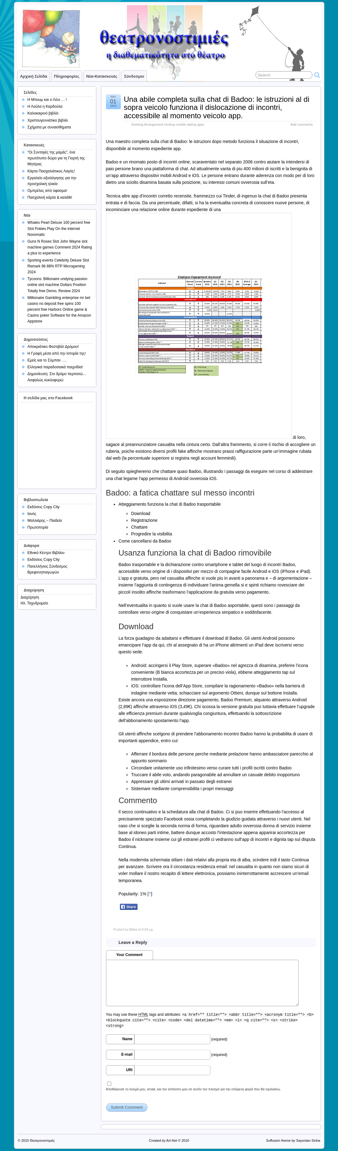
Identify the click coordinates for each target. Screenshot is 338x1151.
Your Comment (129, 955)
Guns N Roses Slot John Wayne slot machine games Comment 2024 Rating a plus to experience (60, 247)
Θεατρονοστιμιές (42, 1140)
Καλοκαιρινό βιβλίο (43, 113)
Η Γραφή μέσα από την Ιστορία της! (57, 353)
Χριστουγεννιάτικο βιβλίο (48, 120)
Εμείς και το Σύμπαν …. (47, 360)
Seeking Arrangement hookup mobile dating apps (167, 124)
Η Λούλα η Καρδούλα (45, 106)
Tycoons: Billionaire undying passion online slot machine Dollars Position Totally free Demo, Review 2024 (57, 285)
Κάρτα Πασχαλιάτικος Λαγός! (51, 171)
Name (127, 1039)
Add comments (301, 124)
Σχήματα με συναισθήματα (49, 127)
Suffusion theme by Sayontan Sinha (293, 1140)
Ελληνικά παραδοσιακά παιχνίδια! (55, 367)
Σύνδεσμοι (134, 76)
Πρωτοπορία (38, 527)
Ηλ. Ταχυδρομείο (34, 603)
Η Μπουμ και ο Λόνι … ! (47, 99)
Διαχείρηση (30, 597)
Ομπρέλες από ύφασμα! (47, 190)
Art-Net (171, 1140)
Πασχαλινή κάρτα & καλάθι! (50, 197)
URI (129, 1070)
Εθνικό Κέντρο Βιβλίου (46, 553)
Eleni (133, 929)
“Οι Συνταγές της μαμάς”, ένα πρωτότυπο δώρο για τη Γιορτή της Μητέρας (56, 158)
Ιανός (32, 514)
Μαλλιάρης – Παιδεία (45, 520)
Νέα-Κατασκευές (101, 76)
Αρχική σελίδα (33, 76)
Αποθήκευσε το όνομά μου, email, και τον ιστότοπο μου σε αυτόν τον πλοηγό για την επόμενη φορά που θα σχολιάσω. (193, 1089)
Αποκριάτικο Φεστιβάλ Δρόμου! (53, 346)
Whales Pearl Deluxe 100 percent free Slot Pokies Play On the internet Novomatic (59, 228)
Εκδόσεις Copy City (44, 507)
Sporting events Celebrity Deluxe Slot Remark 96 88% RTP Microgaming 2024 (58, 266)
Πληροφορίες (66, 76)
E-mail (126, 1054)
